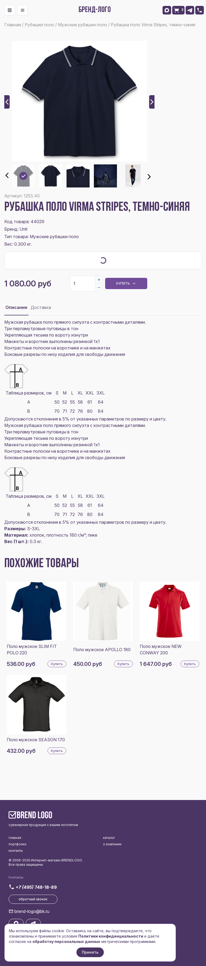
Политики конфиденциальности (110, 936)
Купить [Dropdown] (126, 283)
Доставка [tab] (41, 307)
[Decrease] (99, 287)
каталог (109, 838)
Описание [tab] (16, 307)
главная (15, 838)
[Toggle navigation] (9, 10)
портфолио (18, 844)
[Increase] (99, 279)
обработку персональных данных (66, 941)
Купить (57, 664)
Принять (90, 952)
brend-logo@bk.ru (31, 911)
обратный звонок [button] (33, 899)
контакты (16, 851)
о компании (112, 844)
